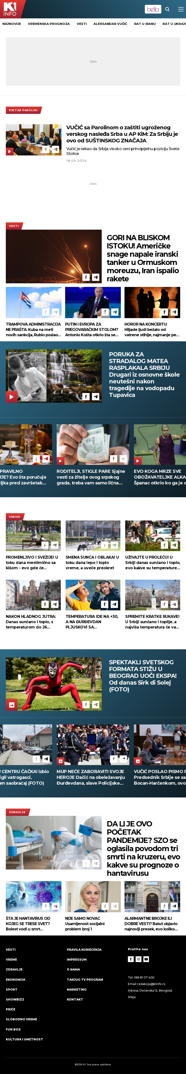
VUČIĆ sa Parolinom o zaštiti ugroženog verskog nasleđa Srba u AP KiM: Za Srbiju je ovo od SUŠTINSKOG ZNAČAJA (122, 134)
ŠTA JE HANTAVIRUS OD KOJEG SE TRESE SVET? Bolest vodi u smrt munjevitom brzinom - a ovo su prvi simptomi (32, 924)
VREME (14, 517)
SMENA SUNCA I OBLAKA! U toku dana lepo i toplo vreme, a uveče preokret (92, 562)
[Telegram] (55, 149)
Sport (11, 989)
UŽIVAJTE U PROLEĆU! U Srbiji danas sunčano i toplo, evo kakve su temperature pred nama (152, 563)
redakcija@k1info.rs (151, 984)
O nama (73, 969)
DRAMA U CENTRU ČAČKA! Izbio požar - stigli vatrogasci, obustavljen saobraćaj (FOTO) (91, 777)
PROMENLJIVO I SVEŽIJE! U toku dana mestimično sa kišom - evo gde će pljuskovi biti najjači (32, 563)
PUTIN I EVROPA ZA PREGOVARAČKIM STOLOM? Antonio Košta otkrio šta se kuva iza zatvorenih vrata (91, 330)
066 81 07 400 (144, 977)
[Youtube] (146, 959)
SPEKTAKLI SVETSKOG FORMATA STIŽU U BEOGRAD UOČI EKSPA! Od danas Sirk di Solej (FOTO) (143, 676)
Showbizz (15, 999)
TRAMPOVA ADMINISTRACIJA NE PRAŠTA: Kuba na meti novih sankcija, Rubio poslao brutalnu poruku (33, 330)
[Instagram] (138, 959)
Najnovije (11, 24)
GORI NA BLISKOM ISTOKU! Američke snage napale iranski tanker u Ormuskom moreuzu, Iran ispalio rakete (143, 258)
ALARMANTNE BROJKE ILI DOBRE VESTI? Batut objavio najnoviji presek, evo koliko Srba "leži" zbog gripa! (150, 924)
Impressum (77, 959)
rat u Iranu (145, 24)
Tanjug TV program (85, 979)
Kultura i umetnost (24, 1039)
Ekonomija (15, 979)
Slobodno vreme (21, 1019)
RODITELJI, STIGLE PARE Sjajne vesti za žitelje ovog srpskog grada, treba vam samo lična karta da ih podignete (91, 477)
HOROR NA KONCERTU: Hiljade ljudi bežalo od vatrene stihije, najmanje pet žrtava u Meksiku (151, 330)
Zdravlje (17, 812)
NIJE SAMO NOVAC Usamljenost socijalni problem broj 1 (84, 923)
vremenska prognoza (49, 24)
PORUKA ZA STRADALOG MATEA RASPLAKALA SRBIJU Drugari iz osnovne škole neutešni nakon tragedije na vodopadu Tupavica (144, 374)
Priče (10, 1009)
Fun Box (13, 1029)
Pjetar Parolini (23, 110)
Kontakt (75, 999)
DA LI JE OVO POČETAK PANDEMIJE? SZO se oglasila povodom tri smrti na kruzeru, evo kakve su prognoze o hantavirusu (143, 848)
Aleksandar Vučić (110, 24)
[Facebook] (45, 149)
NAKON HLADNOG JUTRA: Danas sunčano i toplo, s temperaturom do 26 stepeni (31, 622)
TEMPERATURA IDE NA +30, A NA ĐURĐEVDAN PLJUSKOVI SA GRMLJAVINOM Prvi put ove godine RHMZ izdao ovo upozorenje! (93, 622)
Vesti (14, 226)
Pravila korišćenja (84, 949)
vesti (82, 24)
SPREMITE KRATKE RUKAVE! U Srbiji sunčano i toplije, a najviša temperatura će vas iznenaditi (152, 622)
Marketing (76, 989)
